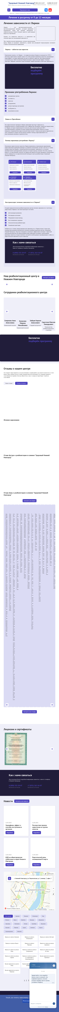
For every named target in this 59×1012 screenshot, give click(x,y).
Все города (8, 916)
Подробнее (15, 172)
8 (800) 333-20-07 (52, 3)
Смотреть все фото (48, 277)
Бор (43, 916)
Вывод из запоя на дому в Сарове (12, 956)
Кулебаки (34, 923)
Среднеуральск (9, 931)
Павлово (16, 927)
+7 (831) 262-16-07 (39, 3)
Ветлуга (7, 920)
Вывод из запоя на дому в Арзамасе (47, 944)
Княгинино (17, 923)
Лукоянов (43, 923)
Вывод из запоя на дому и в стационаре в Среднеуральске (29, 957)
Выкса (15, 920)
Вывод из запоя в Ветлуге (47, 937)
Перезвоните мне (25, 10)
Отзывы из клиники (21, 383)
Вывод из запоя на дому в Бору (12, 950)
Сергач (40, 927)
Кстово (25, 923)
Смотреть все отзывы (29, 712)
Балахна (26, 916)
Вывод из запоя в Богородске (29, 937)
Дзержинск (41, 920)
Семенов (32, 927)
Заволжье (8, 923)
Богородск (35, 916)
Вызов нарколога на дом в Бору (12, 964)
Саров (24, 927)
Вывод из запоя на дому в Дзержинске (29, 950)
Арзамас (18, 916)
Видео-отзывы (9, 383)
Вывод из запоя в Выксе (12, 943)
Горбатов (23, 920)
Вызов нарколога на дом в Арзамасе (47, 956)
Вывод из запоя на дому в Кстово (47, 950)
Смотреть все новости (21, 801)
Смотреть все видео (29, 500)
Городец (32, 920)
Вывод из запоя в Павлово (29, 944)
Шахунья (19, 931)
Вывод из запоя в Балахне (12, 937)
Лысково (8, 927)
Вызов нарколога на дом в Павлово (12, 971)
